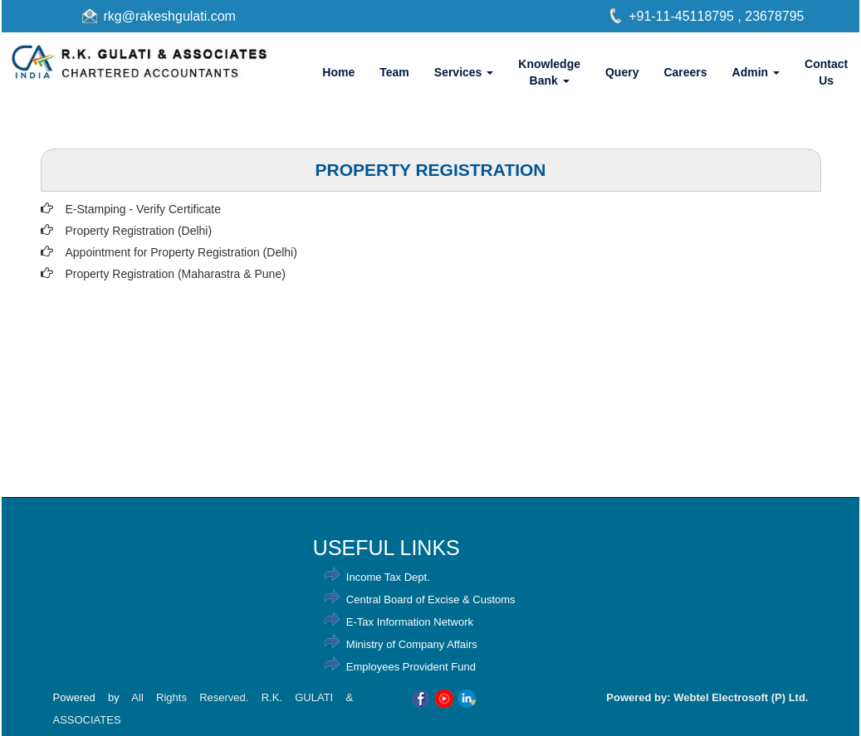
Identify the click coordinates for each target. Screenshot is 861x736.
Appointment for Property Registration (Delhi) (181, 252)
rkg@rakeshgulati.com (170, 16)
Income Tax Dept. (388, 577)
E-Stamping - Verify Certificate (144, 209)
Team (394, 72)
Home (338, 72)
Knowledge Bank (549, 72)
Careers (685, 72)
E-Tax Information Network (409, 622)
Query (621, 72)
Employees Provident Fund (411, 666)
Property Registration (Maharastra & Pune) (176, 273)
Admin (756, 72)
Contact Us (826, 72)
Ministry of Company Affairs (411, 644)
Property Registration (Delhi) (139, 230)
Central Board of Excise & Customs (431, 599)
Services (464, 72)
